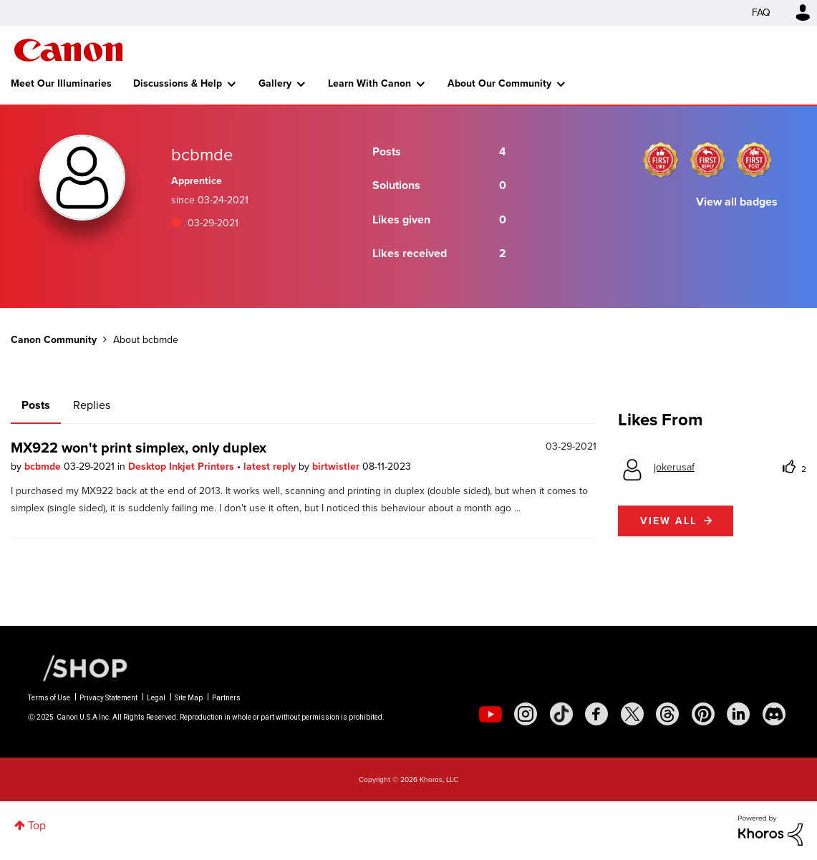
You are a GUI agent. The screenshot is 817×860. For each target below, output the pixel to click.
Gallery (274, 83)
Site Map (189, 698)
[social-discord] (774, 713)
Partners (226, 698)
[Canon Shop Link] (78, 667)
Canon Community (68, 50)
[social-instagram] (525, 713)
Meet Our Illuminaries (61, 83)
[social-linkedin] (738, 713)
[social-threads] (667, 713)
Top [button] (37, 825)
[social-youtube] (490, 713)
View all (668, 520)
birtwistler (337, 466)
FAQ (761, 12)
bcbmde (44, 466)
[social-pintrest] (703, 713)
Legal (156, 698)
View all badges (737, 201)
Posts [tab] (35, 405)
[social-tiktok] (561, 713)
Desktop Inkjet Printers (182, 466)
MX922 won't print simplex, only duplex (138, 447)
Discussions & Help (177, 83)
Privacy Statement (108, 698)
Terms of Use (49, 698)
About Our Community (499, 83)
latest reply (271, 466)
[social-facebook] (596, 713)
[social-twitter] (632, 713)
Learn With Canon (369, 83)
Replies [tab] (91, 405)
